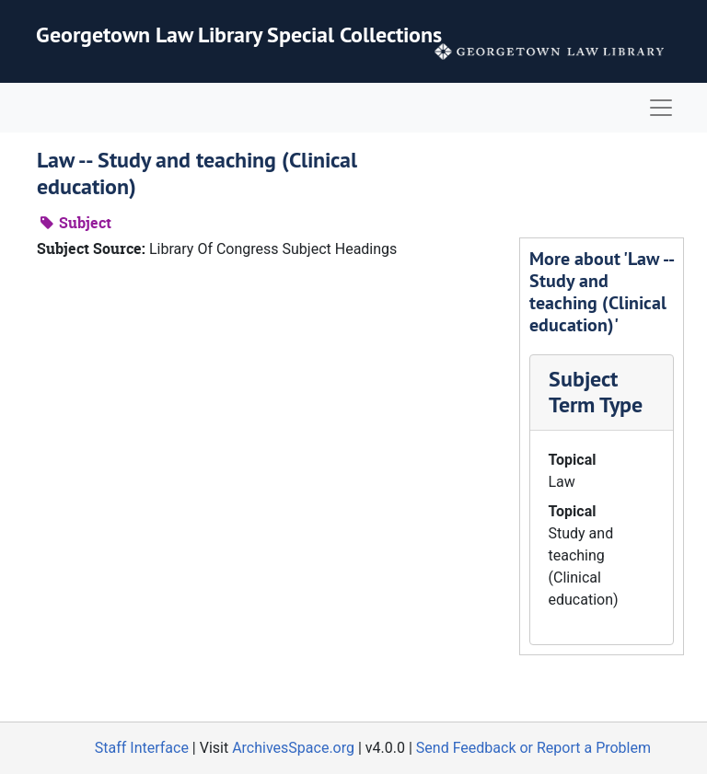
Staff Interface (142, 748)
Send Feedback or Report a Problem (533, 748)
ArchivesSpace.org (293, 748)
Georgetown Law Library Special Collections (239, 34)
